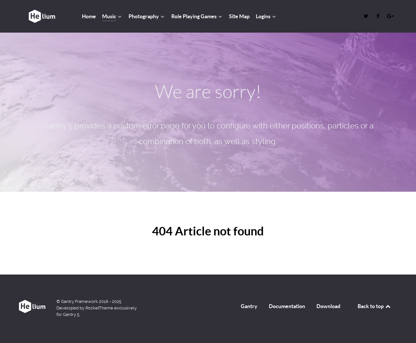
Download (328, 306)
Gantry (249, 306)
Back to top (375, 306)
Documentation (287, 306)
